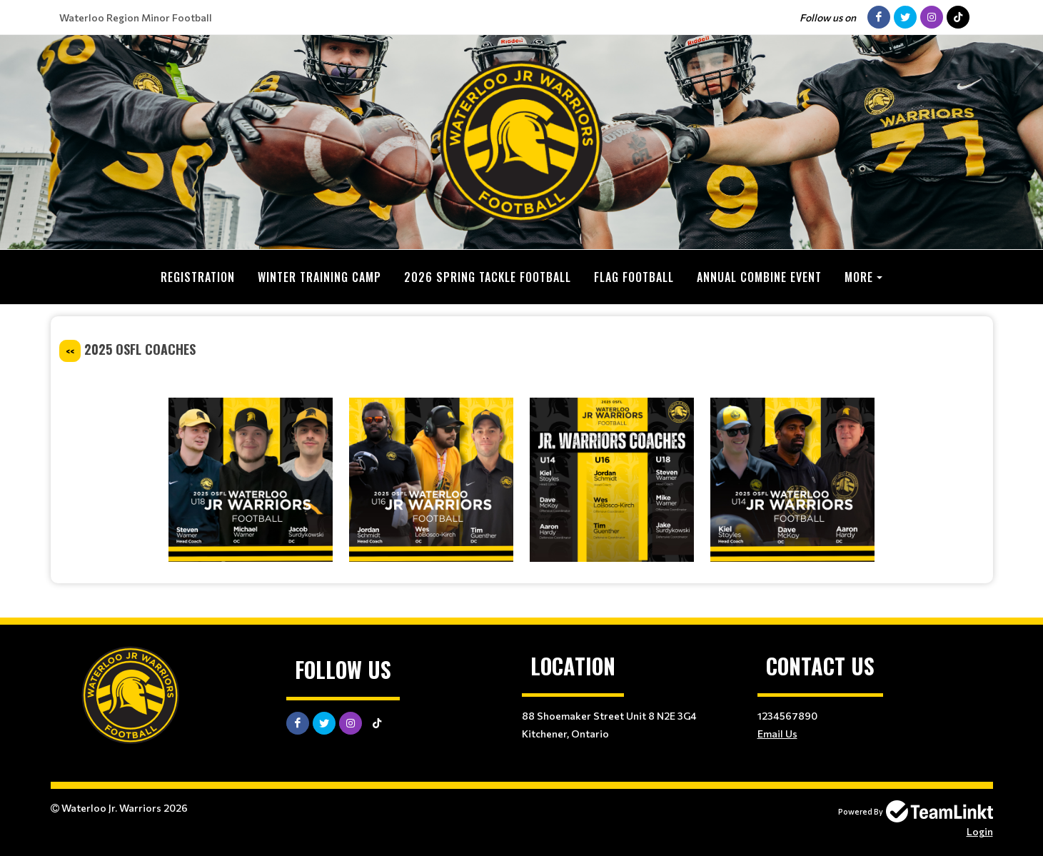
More (859, 277)
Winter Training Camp (319, 277)
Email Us (777, 733)
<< (70, 350)
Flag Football (634, 277)
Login (980, 831)
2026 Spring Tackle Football (487, 277)
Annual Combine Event (759, 277)
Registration (198, 277)
